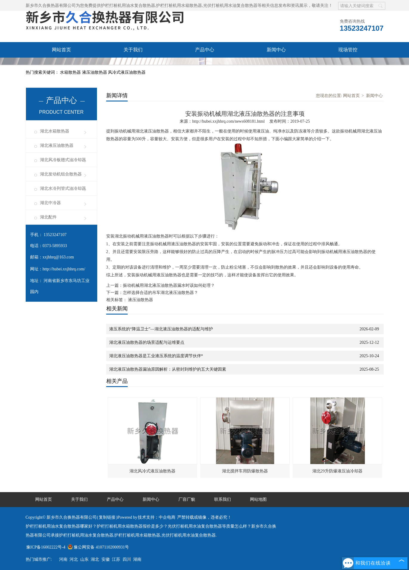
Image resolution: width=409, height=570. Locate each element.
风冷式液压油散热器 (127, 72)
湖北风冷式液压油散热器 (152, 471)
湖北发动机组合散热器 (61, 174)
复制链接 (107, 517)
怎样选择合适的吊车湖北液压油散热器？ (160, 292)
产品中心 (204, 49)
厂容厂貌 (61, 65)
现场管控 (347, 49)
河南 (63, 559)
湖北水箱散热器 (54, 131)
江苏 (116, 559)
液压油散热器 (95, 72)
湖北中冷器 (50, 203)
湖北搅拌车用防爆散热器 (245, 471)
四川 (127, 559)
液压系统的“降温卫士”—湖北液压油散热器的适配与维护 (161, 329)
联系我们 (133, 65)
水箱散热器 (71, 72)
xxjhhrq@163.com (58, 257)
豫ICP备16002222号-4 (45, 547)
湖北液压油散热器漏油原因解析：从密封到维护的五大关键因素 (167, 369)
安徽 (105, 559)
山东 (84, 559)
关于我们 (133, 49)
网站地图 (258, 499)
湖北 (95, 559)
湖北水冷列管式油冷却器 (63, 188)
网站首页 (61, 49)
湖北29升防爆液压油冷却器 (337, 471)
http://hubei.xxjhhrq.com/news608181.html (228, 121)
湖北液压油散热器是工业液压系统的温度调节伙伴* (156, 356)
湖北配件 (48, 217)
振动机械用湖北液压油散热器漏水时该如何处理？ (169, 285)
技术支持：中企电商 (156, 517)
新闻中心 (276, 49)
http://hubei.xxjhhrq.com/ (64, 269)
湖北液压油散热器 (56, 145)
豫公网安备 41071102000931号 (98, 547)
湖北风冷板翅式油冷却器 (63, 160)
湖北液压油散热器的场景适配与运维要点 (146, 342)
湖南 (137, 559)
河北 (74, 559)
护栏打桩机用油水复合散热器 (128, 5)
